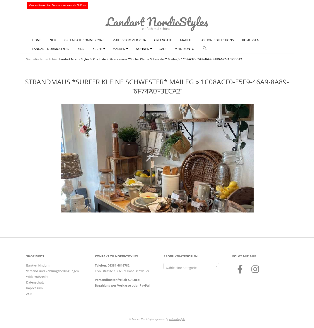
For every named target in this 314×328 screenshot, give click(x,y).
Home (36, 40)
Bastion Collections (217, 40)
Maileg (185, 40)
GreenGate (163, 40)
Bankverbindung (38, 265)
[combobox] (191, 266)
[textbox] (191, 267)
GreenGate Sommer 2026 (84, 40)
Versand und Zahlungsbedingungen (52, 271)
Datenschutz (35, 282)
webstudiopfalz (177, 319)
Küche (97, 49)
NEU (53, 40)
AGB (29, 294)
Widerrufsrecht (37, 277)
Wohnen (142, 49)
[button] (204, 48)
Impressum (34, 288)
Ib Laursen (250, 40)
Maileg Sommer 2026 (129, 40)
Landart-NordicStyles (50, 49)
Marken (119, 49)
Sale (162, 49)
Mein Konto (184, 49)
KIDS (80, 49)
